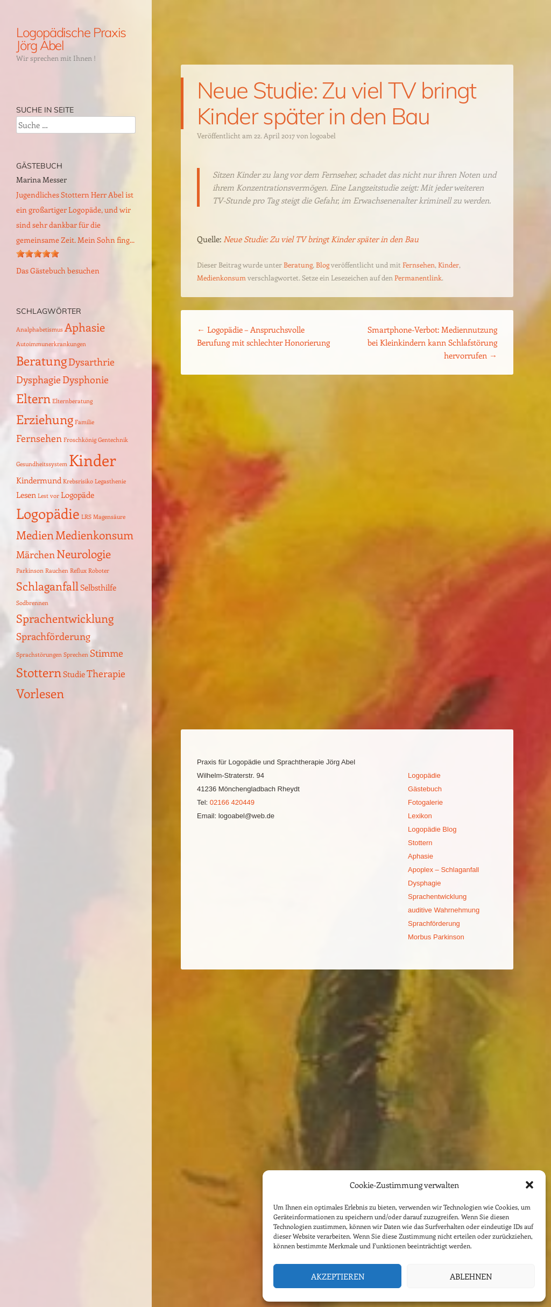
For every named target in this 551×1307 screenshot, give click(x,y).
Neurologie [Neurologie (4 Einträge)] (83, 553)
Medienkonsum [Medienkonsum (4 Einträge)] (94, 535)
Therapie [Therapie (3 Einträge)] (106, 673)
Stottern (420, 843)
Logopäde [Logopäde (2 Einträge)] (77, 494)
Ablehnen (471, 1276)
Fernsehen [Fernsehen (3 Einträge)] (39, 438)
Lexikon (420, 816)
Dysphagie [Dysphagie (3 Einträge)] (38, 379)
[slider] (37, 253)
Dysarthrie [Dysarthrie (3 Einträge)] (91, 361)
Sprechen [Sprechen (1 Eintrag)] (75, 654)
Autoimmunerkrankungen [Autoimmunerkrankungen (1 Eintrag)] (51, 344)
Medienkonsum (221, 277)
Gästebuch (425, 789)
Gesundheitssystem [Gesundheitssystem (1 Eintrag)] (41, 464)
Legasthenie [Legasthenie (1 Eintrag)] (110, 481)
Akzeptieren (337, 1276)
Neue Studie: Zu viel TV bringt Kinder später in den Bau (321, 239)
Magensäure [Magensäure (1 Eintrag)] (109, 517)
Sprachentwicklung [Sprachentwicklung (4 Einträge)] (65, 618)
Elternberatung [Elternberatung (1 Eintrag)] (72, 401)
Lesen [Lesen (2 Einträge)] (26, 494)
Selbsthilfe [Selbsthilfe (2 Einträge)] (98, 587)
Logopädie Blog (432, 829)
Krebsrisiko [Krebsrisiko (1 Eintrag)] (78, 481)
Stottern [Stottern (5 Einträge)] (38, 672)
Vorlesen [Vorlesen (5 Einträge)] (40, 693)
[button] (529, 1184)
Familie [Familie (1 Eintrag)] (84, 422)
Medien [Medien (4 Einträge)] (35, 535)
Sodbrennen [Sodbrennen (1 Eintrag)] (32, 603)
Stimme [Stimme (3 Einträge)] (106, 652)
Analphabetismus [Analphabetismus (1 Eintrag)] (39, 329)
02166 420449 (232, 802)
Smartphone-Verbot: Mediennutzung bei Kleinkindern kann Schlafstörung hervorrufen (432, 342)
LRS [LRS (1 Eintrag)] (86, 517)
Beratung (298, 264)
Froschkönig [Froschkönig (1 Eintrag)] (79, 440)
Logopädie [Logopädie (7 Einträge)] (48, 513)
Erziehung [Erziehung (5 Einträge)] (44, 419)
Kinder (448, 264)
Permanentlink (418, 277)
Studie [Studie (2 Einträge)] (74, 674)
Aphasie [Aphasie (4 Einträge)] (85, 327)
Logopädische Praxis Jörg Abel (70, 38)
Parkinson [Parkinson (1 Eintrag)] (30, 570)
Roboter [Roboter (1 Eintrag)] (98, 570)
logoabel (323, 135)
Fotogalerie (425, 802)
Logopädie (424, 775)
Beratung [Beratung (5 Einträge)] (41, 360)
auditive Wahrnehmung (443, 910)
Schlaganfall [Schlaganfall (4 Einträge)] (47, 586)
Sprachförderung (434, 923)
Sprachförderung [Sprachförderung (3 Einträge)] (53, 636)
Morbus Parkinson (436, 937)
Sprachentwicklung (437, 897)
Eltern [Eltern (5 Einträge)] (33, 398)
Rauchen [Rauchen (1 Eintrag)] (56, 570)
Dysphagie (424, 883)
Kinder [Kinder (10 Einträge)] (92, 459)
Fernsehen (418, 264)
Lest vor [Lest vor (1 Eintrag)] (48, 496)
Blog (322, 264)
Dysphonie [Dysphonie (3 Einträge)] (85, 379)
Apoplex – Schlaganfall (443, 870)
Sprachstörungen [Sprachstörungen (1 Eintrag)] (39, 654)
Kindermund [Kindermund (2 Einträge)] (38, 480)
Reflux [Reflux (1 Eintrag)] (78, 570)
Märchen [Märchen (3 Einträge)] (35, 554)
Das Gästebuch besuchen (58, 270)
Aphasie (420, 856)
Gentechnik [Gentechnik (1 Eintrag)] (113, 440)
